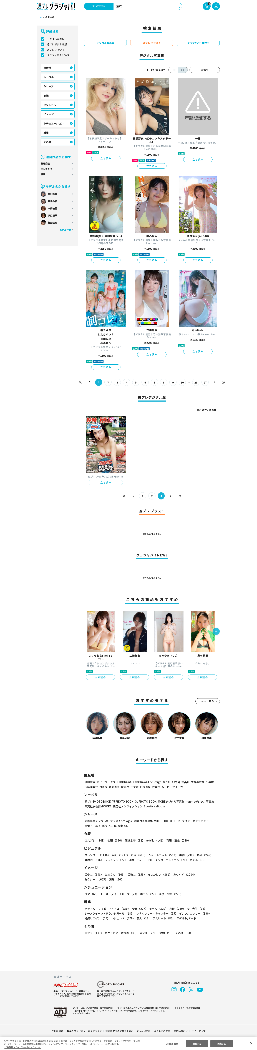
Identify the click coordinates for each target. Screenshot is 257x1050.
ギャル (197, 860)
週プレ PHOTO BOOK (97, 801)
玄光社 (166, 782)
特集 (43, 174)
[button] (216, 632)
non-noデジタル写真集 (197, 801)
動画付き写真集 (142, 821)
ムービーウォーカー (174, 787)
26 (195, 382)
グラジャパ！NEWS (58, 55)
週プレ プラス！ (56, 49)
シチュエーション (54, 123)
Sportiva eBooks (153, 806)
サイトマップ (198, 1031)
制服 (115, 840)
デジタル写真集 (55, 39)
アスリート (163, 918)
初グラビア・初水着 (120, 933)
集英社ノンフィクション (127, 806)
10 (182, 382)
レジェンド (123, 918)
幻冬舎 (176, 782)
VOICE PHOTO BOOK (166, 821)
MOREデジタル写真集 (169, 801)
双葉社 (156, 787)
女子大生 (195, 908)
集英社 (185, 782)
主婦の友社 (197, 782)
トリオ (108, 894)
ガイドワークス (106, 782)
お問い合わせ (181, 1031)
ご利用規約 (57, 1031)
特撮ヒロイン (97, 918)
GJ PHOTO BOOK (144, 801)
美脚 (185, 855)
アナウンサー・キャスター (156, 913)
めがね (154, 840)
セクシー (207, 874)
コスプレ (95, 840)
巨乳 (120, 855)
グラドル (96, 908)
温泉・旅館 (170, 894)
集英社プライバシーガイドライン (84, 1031)
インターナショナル (171, 860)
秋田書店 (90, 782)
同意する (221, 1043)
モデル (157, 908)
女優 (139, 908)
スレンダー (97, 855)
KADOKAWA (124, 782)
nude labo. (120, 826)
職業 (46, 133)
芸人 (143, 918)
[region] (128, 1043)
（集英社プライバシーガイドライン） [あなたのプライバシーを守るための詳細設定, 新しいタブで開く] (22, 1047)
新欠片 (125, 787)
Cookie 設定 (143, 1031)
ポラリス (107, 826)
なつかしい (159, 874)
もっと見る (207, 701)
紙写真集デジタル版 (97, 821)
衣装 (46, 95)
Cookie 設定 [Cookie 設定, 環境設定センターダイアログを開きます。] (172, 1043)
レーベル (49, 77)
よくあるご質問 (162, 1031)
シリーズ (48, 86)
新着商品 (45, 163)
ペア (92, 894)
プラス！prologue (121, 821)
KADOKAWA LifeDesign (147, 782)
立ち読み (105, 158)
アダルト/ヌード (185, 918)
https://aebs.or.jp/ (81, 1013)
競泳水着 (134, 840)
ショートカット (161, 855)
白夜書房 (145, 787)
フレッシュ (115, 860)
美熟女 (136, 874)
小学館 (209, 782)
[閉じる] (251, 1043)
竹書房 (103, 787)
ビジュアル (50, 105)
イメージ (49, 114)
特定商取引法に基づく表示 (119, 1031)
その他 (47, 142)
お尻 (138, 855)
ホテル (148, 894)
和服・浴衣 (177, 840)
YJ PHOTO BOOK (122, 801)
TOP (39, 17)
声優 (176, 908)
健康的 (94, 860)
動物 (166, 933)
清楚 (92, 879)
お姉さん (114, 874)
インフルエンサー (195, 913)
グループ (128, 894)
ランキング (46, 169)
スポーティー (140, 860)
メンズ (148, 933)
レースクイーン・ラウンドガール (110, 913)
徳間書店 (114, 787)
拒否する (197, 1043)
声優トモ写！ (93, 826)
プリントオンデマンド (193, 821)
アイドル (119, 908)
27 (205, 382)
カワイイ (183, 874)
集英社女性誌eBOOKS (98, 806)
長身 (203, 855)
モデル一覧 (65, 229)
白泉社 (134, 787)
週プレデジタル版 (57, 44)
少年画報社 (91, 787)
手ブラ (94, 933)
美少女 (94, 874)
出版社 (47, 67)
